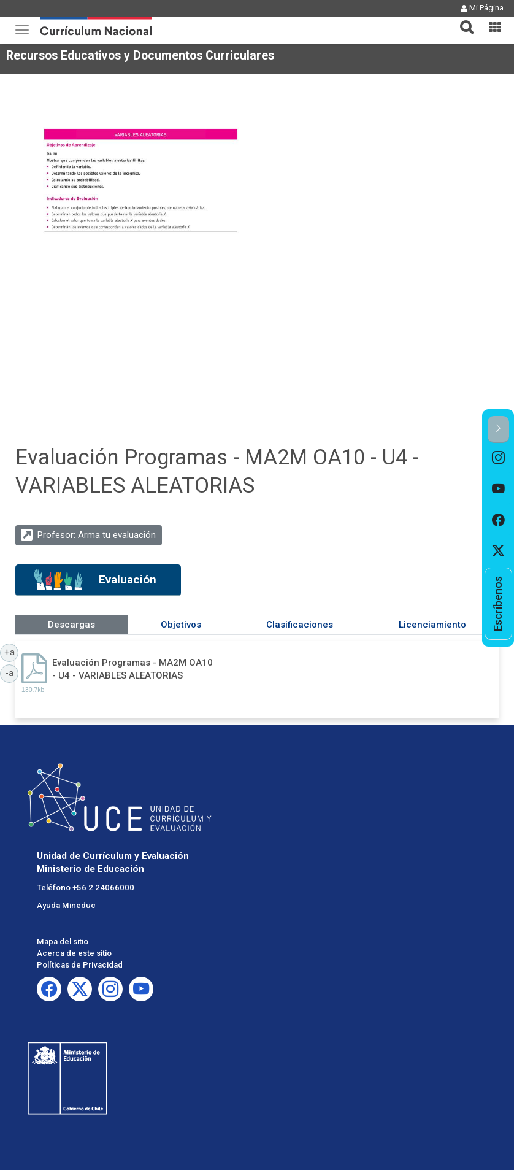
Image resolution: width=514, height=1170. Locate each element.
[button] (462, 19)
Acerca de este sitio (74, 953)
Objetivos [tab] (181, 624)
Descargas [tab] (71, 624)
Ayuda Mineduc (66, 905)
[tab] (462, 19)
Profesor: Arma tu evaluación (96, 535)
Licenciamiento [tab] (432, 624)
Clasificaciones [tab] (299, 624)
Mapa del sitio (62, 941)
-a (11, 672)
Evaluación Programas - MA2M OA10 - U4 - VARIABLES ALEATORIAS (132, 669)
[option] (498, 458)
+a (11, 651)
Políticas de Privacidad (80, 964)
